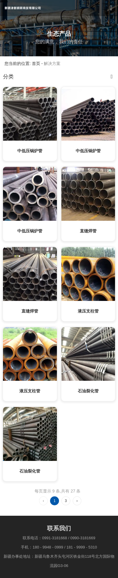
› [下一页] (76, 501)
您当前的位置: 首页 (22, 63)
